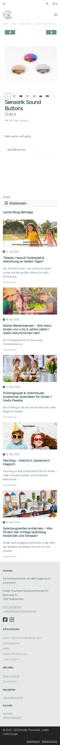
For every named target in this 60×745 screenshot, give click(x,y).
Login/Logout (11, 659)
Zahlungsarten (11, 643)
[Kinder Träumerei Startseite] (7, 15)
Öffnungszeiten (12, 717)
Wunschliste (10, 681)
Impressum (33, 741)
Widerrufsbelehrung (14, 654)
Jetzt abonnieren (13, 697)
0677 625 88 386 (12, 607)
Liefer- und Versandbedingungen (22, 637)
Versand (23, 120)
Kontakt (7, 713)
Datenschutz (49, 741)
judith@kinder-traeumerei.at (19, 611)
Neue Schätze (11, 676)
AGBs (6, 648)
